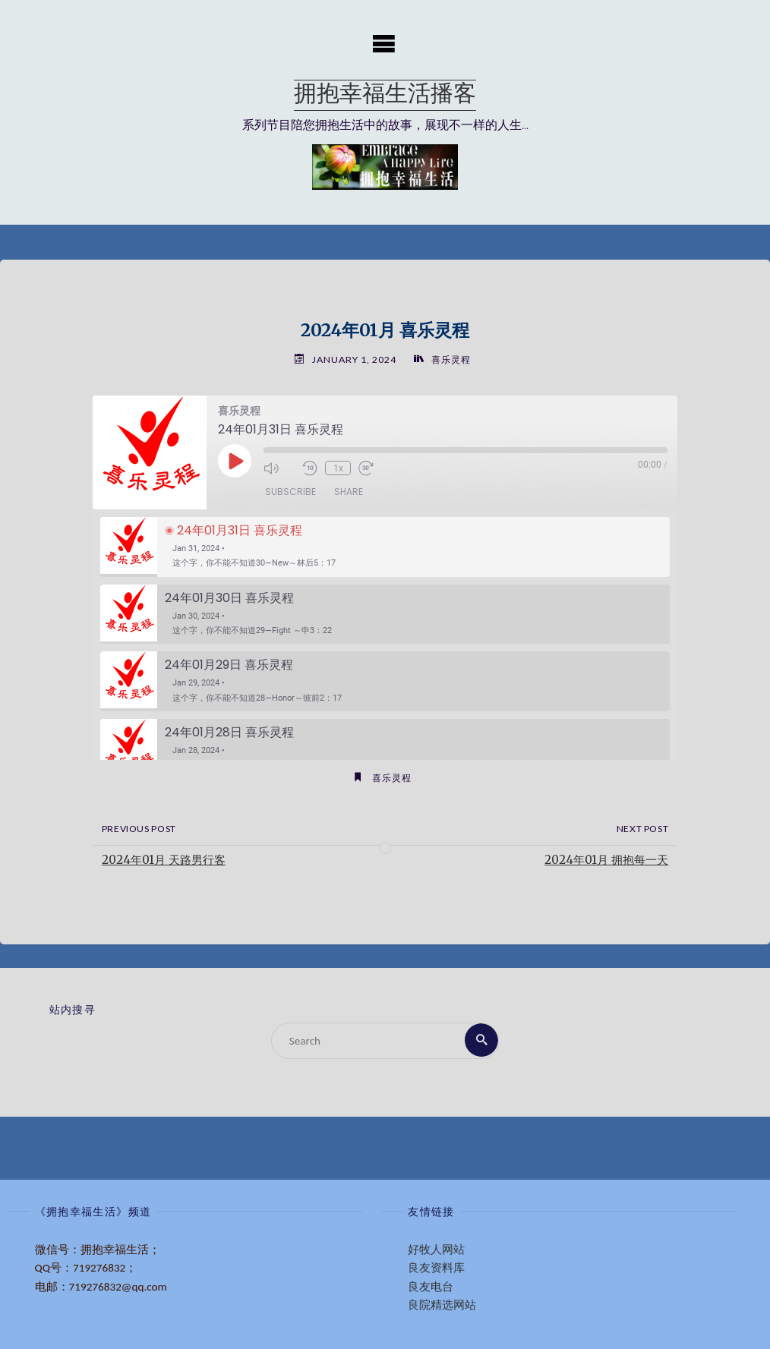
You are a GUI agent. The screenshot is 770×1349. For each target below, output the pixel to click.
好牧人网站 (436, 1249)
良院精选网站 (442, 1305)
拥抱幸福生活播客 (385, 95)
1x (337, 468)
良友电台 (430, 1287)
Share (348, 492)
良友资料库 (436, 1268)
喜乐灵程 (451, 359)
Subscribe (290, 492)
